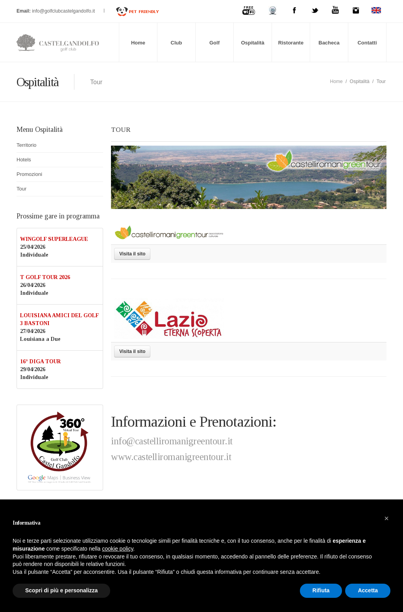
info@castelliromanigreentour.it (172, 441)
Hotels (24, 160)
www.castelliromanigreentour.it (171, 456)
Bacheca (328, 43)
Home (138, 43)
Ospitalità (252, 43)
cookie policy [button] (117, 548)
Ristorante (290, 43)
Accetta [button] (368, 590)
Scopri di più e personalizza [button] (61, 590)
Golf (214, 43)
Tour (21, 189)
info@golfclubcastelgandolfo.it (64, 11)
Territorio (27, 145)
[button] (386, 518)
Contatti (367, 43)
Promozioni (29, 174)
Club (176, 43)
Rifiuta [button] (321, 590)
